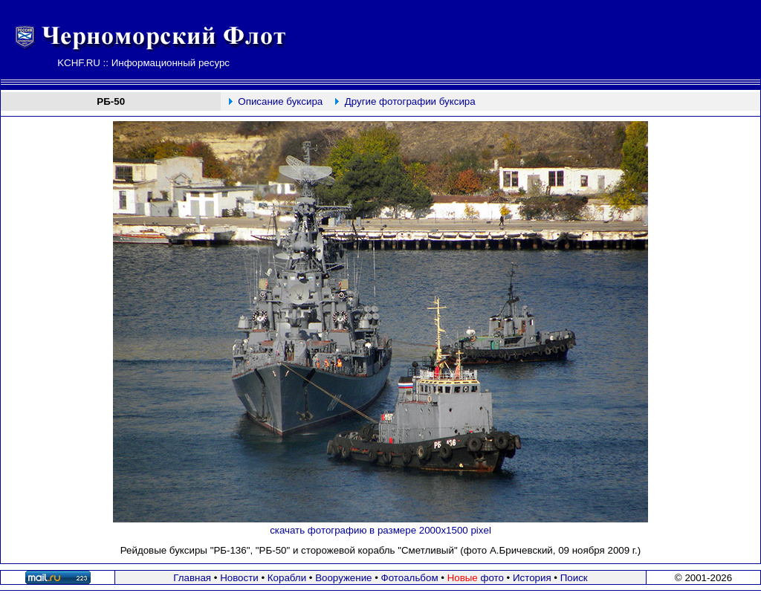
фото (475, 577)
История (532, 577)
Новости (239, 577)
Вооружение (343, 577)
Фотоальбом (409, 577)
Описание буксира (280, 101)
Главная (192, 577)
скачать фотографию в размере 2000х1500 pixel (380, 530)
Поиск (574, 577)
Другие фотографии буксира (410, 101)
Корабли (287, 577)
